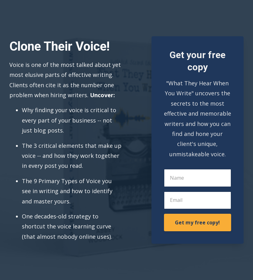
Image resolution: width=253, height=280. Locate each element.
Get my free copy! (197, 222)
